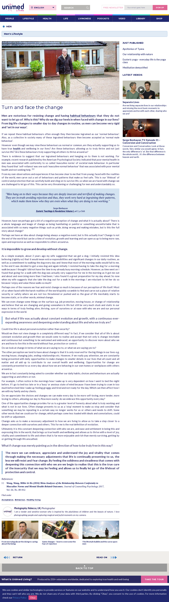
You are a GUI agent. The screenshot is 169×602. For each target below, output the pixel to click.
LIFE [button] (65, 18)
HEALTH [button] (47, 18)
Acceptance (7, 500)
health (16, 148)
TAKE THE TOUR (154, 579)
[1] (33, 169)
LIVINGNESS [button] (84, 18)
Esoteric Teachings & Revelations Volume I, (55, 211)
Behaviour (20, 500)
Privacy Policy (19, 597)
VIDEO (122, 18)
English (44, 7)
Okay (32, 597)
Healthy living (34, 500)
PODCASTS (103, 18)
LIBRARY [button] (140, 18)
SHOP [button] (159, 18)
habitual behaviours (83, 115)
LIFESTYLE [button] (28, 18)
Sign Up (160, 7)
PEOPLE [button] (9, 18)
